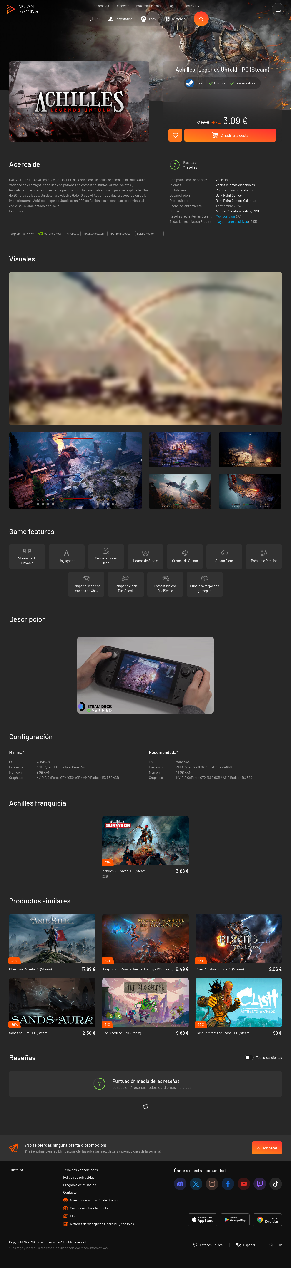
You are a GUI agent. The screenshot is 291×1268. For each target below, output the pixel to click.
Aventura (234, 211)
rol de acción (145, 233)
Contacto (70, 1192)
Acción (221, 211)
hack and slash (94, 233)
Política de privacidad (79, 1177)
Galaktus (249, 201)
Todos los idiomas (263, 1057)
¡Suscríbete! (267, 1148)
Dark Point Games (229, 195)
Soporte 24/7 (190, 6)
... (161, 233)
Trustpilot (16, 1170)
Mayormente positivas (232, 221)
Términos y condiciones (80, 1170)
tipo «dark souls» (120, 233)
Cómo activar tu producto (234, 190)
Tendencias (100, 6)
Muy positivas (226, 216)
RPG (256, 211)
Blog (170, 6)
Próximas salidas (148, 6)
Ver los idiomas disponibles (235, 185)
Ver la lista (223, 180)
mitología (73, 233)
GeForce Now (52, 233)
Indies (246, 211)
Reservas (122, 6)
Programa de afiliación (79, 1185)
